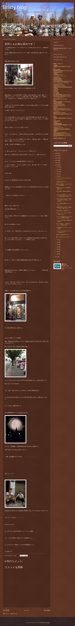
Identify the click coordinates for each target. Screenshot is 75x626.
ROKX (55, 117)
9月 (57, 174)
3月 (57, 249)
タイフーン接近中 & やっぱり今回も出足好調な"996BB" (64, 217)
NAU (55, 100)
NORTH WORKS (58, 103)
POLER (55, 107)
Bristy (65, 264)
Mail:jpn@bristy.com (58, 59)
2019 (56, 153)
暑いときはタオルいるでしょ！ (64, 237)
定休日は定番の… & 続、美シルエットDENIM (64, 184)
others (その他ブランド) (60, 138)
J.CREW (56, 88)
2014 (56, 165)
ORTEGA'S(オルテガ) (59, 104)
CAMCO (56, 73)
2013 (56, 256)
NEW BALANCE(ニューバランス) (62, 101)
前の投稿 (47, 610)
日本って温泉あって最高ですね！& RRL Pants (63, 224)
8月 (57, 176)
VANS (55, 131)
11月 (57, 169)
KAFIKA (56, 90)
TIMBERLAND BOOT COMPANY (62, 129)
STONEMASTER (58, 123)
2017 (56, 158)
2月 (57, 251)
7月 (57, 240)
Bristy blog (15, 7)
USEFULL (56, 130)
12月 (57, 167)
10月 (57, 171)
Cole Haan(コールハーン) (60, 76)
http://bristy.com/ (59, 54)
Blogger (48, 622)
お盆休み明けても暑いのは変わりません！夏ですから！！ (64, 207)
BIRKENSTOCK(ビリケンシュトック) (63, 70)
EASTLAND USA (58, 80)
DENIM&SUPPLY (58, 79)
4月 (57, 246)
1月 (57, 253)
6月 (57, 242)
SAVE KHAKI (57, 121)
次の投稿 (6, 610)
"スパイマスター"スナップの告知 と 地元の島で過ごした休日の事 (63, 200)
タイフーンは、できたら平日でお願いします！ (64, 213)
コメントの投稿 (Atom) (11, 613)
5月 (57, 244)
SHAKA (55, 122)
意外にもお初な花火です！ (62, 234)
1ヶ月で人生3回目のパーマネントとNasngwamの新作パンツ (64, 195)
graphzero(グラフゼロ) (59, 85)
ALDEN (55, 65)
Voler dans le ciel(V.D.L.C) (60, 132)
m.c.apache (56, 93)
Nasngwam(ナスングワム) (60, 99)
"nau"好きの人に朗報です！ (63, 210)
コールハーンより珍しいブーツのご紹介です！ (64, 231)
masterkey (56, 92)
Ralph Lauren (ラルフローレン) (61, 108)
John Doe (56, 89)
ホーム (26, 610)
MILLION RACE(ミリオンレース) (62, 94)
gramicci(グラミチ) (58, 84)
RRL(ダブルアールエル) (59, 112)
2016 (56, 160)
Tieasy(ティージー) (58, 127)
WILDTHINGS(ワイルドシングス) (62, 134)
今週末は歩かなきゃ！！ (62, 181)
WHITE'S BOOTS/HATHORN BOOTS (63, 87)
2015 (56, 162)
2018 (56, 155)
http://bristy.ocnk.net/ (62, 57)
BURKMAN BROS (58, 72)
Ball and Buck (57, 69)
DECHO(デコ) (57, 77)
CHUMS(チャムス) (58, 74)
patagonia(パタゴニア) (59, 105)
